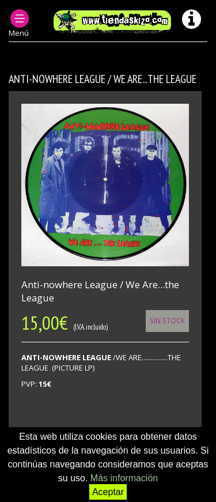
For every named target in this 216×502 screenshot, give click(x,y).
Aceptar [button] (108, 492)
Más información (124, 478)
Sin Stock (167, 320)
